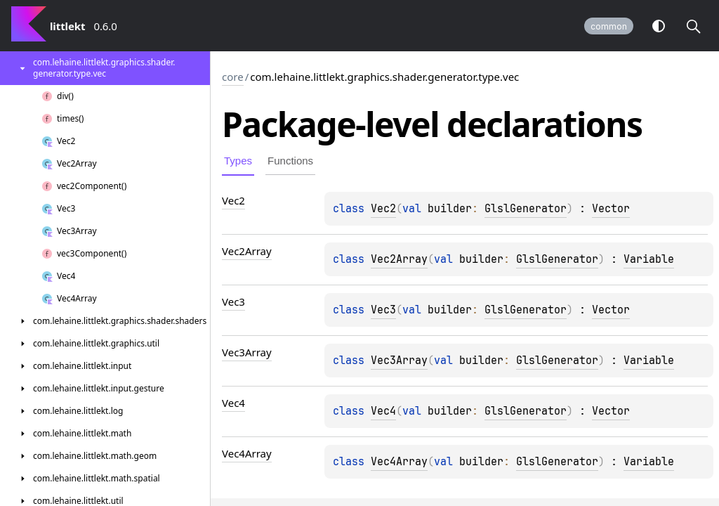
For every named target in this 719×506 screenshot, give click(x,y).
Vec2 (383, 209)
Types (238, 161)
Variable (649, 259)
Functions (290, 161)
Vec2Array (399, 259)
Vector (611, 209)
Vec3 (383, 310)
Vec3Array (399, 360)
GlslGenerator (525, 209)
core (233, 77)
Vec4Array (399, 462)
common (609, 26)
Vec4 (383, 411)
